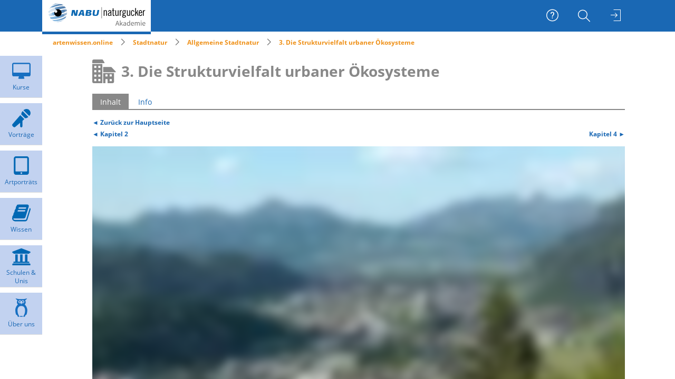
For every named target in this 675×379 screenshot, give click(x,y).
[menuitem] (585, 16)
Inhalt (110, 102)
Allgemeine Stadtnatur (223, 42)
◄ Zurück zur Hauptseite (131, 122)
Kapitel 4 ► (607, 133)
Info (145, 102)
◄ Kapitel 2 (110, 133)
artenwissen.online (83, 42)
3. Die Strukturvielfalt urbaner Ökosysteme (346, 42)
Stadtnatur (150, 42)
